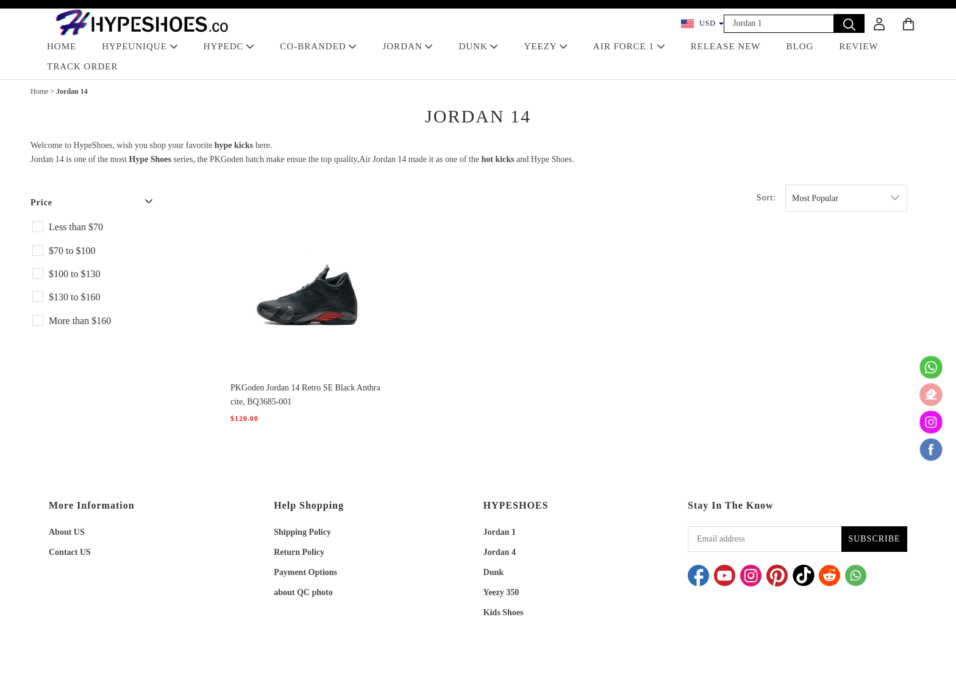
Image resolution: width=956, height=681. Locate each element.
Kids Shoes (503, 612)
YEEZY (545, 46)
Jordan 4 (499, 552)
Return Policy (299, 552)
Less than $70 (76, 227)
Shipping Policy (302, 532)
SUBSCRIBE (874, 538)
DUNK (478, 46)
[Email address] (764, 539)
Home (39, 91)
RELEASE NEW (726, 46)
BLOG (800, 46)
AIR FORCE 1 (629, 46)
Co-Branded (318, 46)
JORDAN (407, 46)
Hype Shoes (150, 159)
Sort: (766, 197)
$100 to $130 (74, 274)
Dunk (493, 572)
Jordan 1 (499, 532)
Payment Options (305, 572)
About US (67, 532)
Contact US (70, 552)
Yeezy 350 (501, 592)
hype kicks (234, 145)
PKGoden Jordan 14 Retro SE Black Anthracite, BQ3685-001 (305, 394)
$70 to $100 (72, 250)
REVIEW (858, 46)
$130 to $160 (74, 297)
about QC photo (303, 592)
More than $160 (80, 321)
